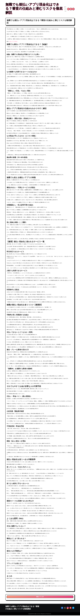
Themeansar (48, 614)
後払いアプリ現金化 (13, 42)
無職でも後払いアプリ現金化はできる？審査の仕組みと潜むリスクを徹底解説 (34, 8)
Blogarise (43, 614)
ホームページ (65, 9)
